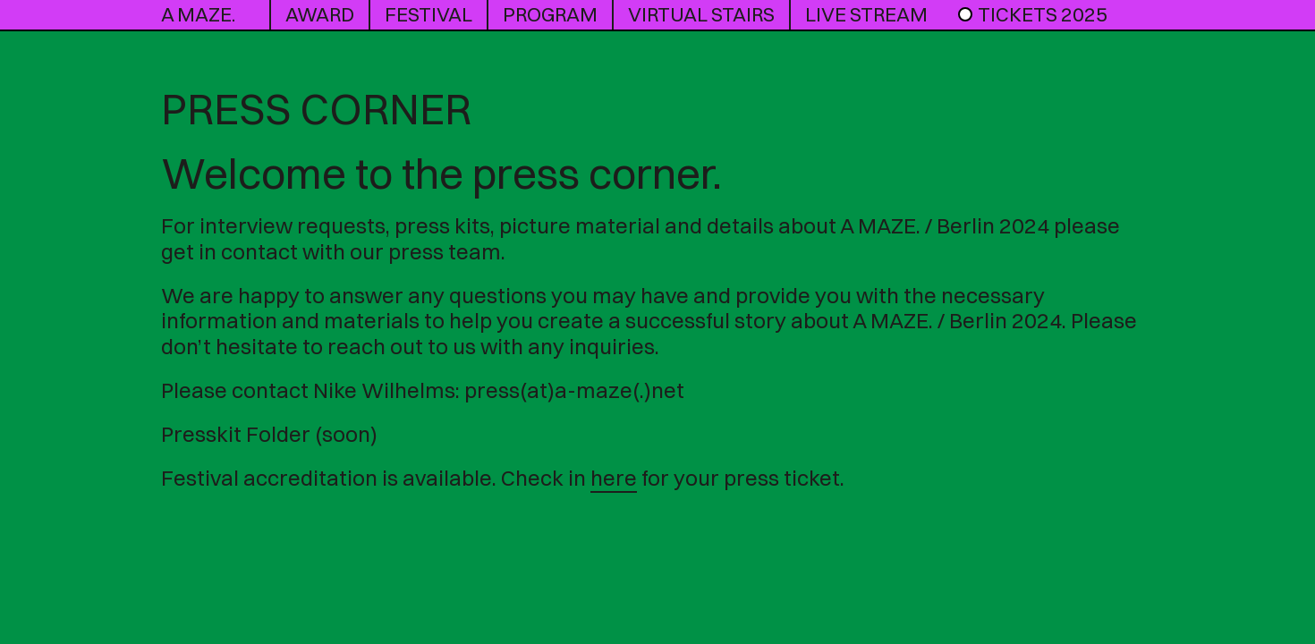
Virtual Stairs (701, 14)
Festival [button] (428, 14)
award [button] (319, 14)
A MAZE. (198, 14)
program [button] (550, 14)
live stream (866, 14)
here (613, 477)
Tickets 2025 (1031, 14)
